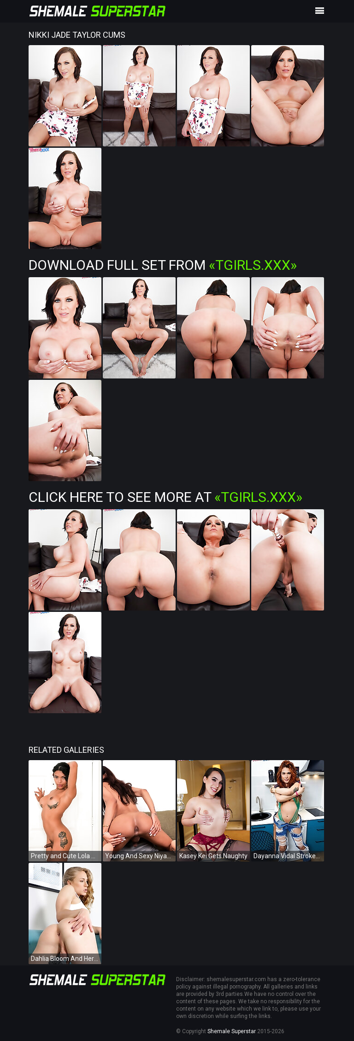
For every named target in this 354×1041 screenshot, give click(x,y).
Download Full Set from (163, 265)
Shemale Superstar (231, 1031)
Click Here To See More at (165, 497)
